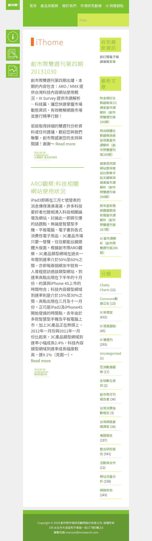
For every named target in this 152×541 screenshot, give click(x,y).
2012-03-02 (39, 369)
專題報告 (106, 435)
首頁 (33, 5)
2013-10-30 (39, 152)
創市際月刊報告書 (108, 396)
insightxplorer (41, 154)
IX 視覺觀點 (114, 5)
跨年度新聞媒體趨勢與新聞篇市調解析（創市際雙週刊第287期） (108, 217)
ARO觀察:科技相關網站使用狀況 (55, 187)
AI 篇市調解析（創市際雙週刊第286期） (109, 245)
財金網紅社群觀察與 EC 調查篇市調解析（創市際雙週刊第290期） (108, 110)
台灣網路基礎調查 (108, 424)
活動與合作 (108, 462)
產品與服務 (49, 5)
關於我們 (69, 5)
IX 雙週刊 (38, 157)
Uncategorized (110, 353)
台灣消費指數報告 (108, 410)
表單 (112, 61)
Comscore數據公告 (109, 301)
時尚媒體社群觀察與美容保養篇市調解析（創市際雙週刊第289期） (108, 142)
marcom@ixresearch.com (82, 532)
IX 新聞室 (106, 312)
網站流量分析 (40, 374)
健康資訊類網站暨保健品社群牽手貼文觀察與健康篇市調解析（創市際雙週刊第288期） (108, 180)
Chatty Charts (104, 287)
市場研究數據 (91, 5)
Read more (65, 144)
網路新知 (106, 490)
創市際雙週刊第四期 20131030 (57, 67)
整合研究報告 (50, 157)
